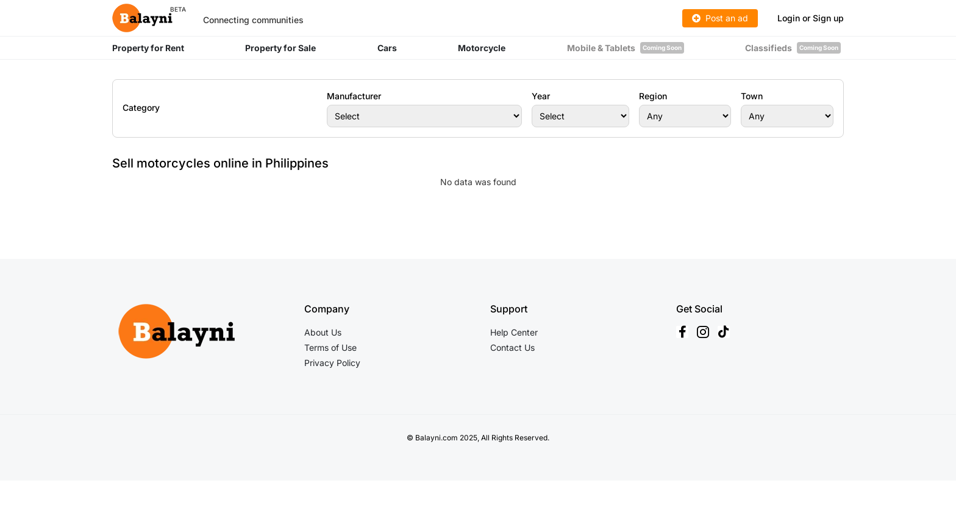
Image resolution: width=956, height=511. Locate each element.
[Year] (580, 116)
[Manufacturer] (424, 116)
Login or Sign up (810, 18)
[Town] (787, 116)
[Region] (685, 116)
